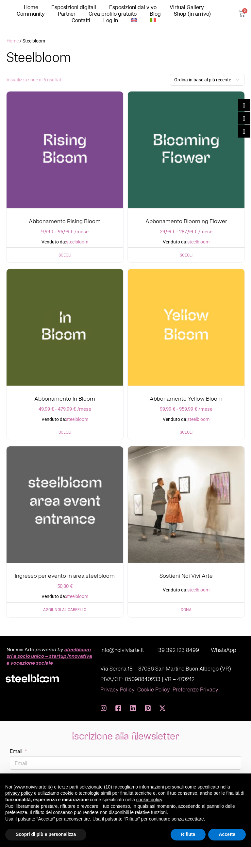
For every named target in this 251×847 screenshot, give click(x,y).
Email (17, 751)
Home (31, 7)
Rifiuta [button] (188, 834)
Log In (110, 20)
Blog (155, 13)
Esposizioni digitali (73, 7)
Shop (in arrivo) (192, 13)
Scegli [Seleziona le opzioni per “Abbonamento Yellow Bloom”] (186, 432)
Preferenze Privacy (195, 689)
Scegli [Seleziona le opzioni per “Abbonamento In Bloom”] (65, 432)
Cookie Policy (153, 689)
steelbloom (77, 242)
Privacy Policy (117, 689)
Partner (66, 13)
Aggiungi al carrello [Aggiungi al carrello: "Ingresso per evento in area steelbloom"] (64, 609)
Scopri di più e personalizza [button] (46, 834)
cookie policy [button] (149, 799)
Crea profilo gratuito (113, 13)
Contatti (81, 20)
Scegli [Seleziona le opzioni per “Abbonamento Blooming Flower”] (186, 255)
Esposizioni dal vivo (133, 7)
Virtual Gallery (187, 7)
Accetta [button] (227, 834)
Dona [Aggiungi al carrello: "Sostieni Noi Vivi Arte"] (186, 609)
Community (31, 13)
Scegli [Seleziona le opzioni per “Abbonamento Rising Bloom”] (65, 255)
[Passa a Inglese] (134, 20)
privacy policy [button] (19, 793)
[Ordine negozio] (207, 80)
